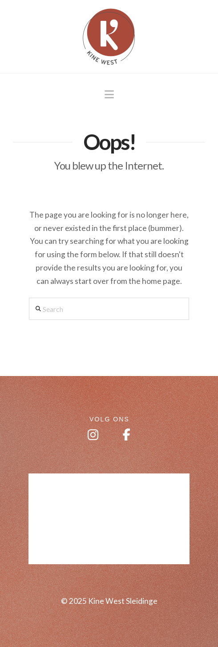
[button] (109, 94)
